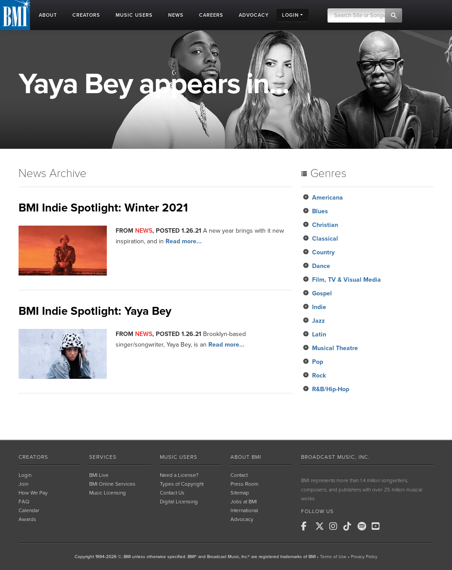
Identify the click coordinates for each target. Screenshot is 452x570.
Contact (239, 475)
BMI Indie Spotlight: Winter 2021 (103, 208)
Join (23, 484)
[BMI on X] (321, 526)
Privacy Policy (364, 556)
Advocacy (241, 519)
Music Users (178, 457)
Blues (320, 211)
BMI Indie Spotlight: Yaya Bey (95, 311)
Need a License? (179, 475)
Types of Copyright (181, 484)
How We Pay (33, 493)
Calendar (29, 510)
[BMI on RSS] (392, 526)
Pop (317, 362)
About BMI (245, 457)
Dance (321, 266)
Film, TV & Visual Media (346, 279)
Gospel (322, 293)
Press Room (244, 484)
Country (323, 252)
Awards (27, 519)
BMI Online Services (112, 484)
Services (103, 457)
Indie (319, 307)
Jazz (318, 321)
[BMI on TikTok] (349, 526)
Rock (319, 375)
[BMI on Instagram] (335, 526)
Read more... (184, 241)
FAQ (24, 501)
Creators (33, 457)
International (244, 510)
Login (25, 475)
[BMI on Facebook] (307, 526)
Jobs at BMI (243, 501)
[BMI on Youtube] (378, 526)
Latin (319, 334)
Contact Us (172, 493)
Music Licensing (107, 493)
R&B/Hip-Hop (330, 389)
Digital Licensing (179, 501)
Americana (327, 197)
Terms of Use (333, 556)
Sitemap (239, 493)
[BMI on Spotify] (364, 526)
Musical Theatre (335, 348)
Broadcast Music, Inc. (335, 457)
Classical (325, 238)
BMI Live (99, 475)
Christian (325, 225)
